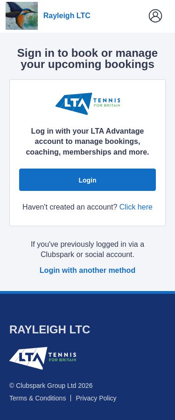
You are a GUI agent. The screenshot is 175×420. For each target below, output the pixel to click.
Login (87, 180)
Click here (136, 207)
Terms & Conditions (37, 398)
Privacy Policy (96, 398)
